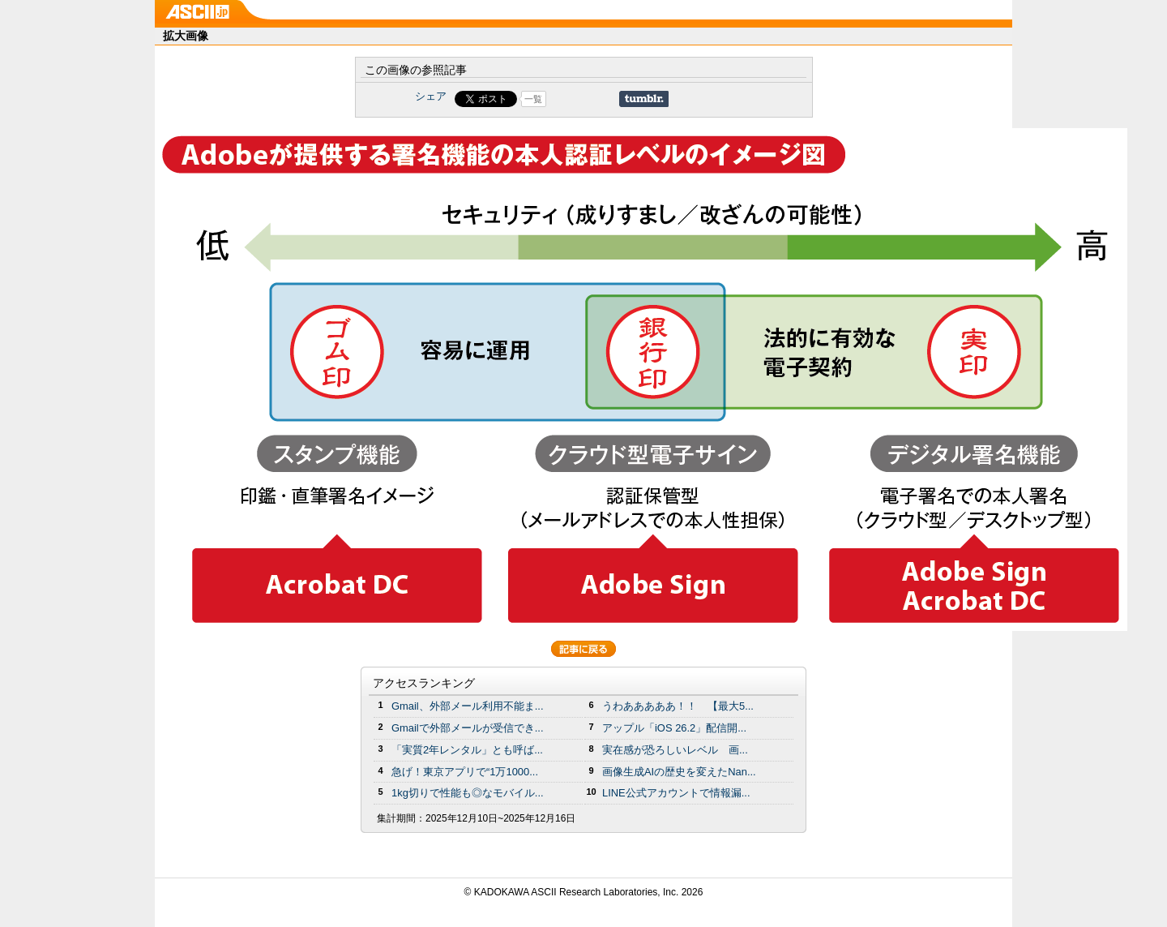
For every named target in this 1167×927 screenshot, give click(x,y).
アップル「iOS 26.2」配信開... (674, 728)
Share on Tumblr (644, 99)
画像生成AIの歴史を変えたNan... (679, 772)
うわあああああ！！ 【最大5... (678, 706)
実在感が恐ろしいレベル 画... (675, 750)
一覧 (533, 99)
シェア (431, 96)
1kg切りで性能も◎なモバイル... (467, 793)
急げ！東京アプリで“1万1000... (464, 772)
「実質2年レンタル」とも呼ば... (467, 750)
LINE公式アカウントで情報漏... (676, 793)
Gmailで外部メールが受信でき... (467, 728)
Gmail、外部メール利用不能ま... (467, 706)
